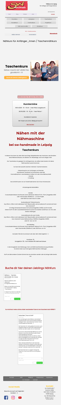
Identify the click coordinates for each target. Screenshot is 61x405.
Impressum (49, 377)
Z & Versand (25, 380)
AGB (21, 377)
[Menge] (12, 299)
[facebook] (6, 398)
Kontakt (53, 14)
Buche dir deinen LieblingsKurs (16, 77)
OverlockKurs (31, 22)
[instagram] (13, 398)
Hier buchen (30, 124)
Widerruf (30, 377)
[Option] (31, 358)
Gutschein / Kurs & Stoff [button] (26, 315)
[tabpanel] (43, 5)
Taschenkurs (48, 19)
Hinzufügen (17, 298)
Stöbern (25, 14)
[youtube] (20, 398)
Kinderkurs (40, 26)
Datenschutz (40, 377)
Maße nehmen (16, 34)
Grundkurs (14, 19)
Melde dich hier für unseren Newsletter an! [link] (30, 97)
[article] (12, 287)
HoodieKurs (14, 22)
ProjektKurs (48, 22)
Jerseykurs (31, 19)
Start (9, 14)
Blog (17, 14)
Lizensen (35, 380)
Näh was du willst (23, 26)
